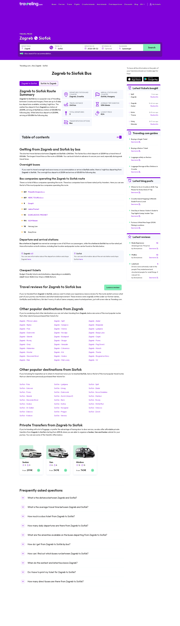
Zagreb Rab (25, 360)
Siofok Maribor (95, 396)
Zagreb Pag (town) (96, 344)
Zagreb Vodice (60, 356)
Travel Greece (26, 613)
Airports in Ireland (132, 610)
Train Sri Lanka (96, 608)
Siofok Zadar (94, 388)
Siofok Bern (59, 400)
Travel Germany (26, 615)
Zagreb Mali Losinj (61, 360)
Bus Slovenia (60, 613)
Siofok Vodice (26, 404)
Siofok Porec (25, 392)
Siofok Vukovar (26, 388)
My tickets (155, 4)
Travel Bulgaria (26, 610)
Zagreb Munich (95, 348)
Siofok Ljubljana (61, 384)
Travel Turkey (26, 617)
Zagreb (72, 96)
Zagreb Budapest (61, 336)
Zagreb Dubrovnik (27, 332)
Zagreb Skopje (60, 340)
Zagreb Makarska (27, 348)
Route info (154, 97)
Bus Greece (60, 615)
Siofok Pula (25, 384)
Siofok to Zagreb (48, 83)
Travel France (26, 620)
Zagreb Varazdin (61, 344)
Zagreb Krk (59, 352)
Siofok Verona (60, 415)
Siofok (104, 96)
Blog (136, 4)
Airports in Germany (133, 620)
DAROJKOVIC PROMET (38, 215)
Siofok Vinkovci (95, 408)
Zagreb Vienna (60, 329)
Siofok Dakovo (26, 411)
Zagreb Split (59, 321)
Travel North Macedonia (29, 608)
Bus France (60, 617)
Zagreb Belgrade (96, 325)
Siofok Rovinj (94, 400)
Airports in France (133, 608)
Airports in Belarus (133, 613)
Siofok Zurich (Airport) (63, 396)
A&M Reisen (33, 220)
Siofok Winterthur (96, 404)
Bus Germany (61, 610)
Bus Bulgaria (60, 608)
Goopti (31, 203)
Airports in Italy (131, 617)
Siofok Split (94, 384)
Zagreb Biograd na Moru (99, 356)
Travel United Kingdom (29, 605)
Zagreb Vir (93, 360)
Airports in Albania (133, 622)
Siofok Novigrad (61, 408)
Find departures (115, 4)
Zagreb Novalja (60, 332)
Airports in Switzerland (134, 615)
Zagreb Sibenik (26, 336)
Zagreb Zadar (94, 321)
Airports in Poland (132, 625)
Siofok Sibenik (26, 396)
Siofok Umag (60, 388)
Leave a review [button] (112, 287)
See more (135, 142)
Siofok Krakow (26, 415)
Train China (95, 610)
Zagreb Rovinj (25, 340)
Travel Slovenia (26, 625)
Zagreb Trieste (95, 352)
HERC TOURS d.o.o (35, 197)
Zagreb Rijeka (25, 325)
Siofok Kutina (60, 404)
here (29, 259)
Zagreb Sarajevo (61, 325)
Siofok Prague (60, 411)
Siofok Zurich (94, 411)
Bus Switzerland (62, 625)
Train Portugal (96, 605)
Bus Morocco (61, 605)
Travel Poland (26, 622)
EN (142, 4)
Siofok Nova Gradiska (98, 392)
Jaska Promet (33, 209)
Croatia (80, 96)
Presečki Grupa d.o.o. (36, 192)
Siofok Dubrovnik (61, 392)
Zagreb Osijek (95, 336)
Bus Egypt (59, 620)
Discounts (128, 4)
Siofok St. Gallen (27, 408)
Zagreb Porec (95, 340)
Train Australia (96, 615)
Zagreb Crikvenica (61, 348)
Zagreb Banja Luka (96, 332)
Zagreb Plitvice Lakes (28, 321)
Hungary (111, 96)
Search (151, 47)
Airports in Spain (132, 605)
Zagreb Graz (25, 344)
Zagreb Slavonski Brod (29, 356)
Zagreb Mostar (26, 352)
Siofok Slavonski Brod (29, 400)
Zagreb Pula (25, 329)
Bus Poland (60, 622)
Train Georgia (96, 613)
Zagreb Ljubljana (96, 329)
